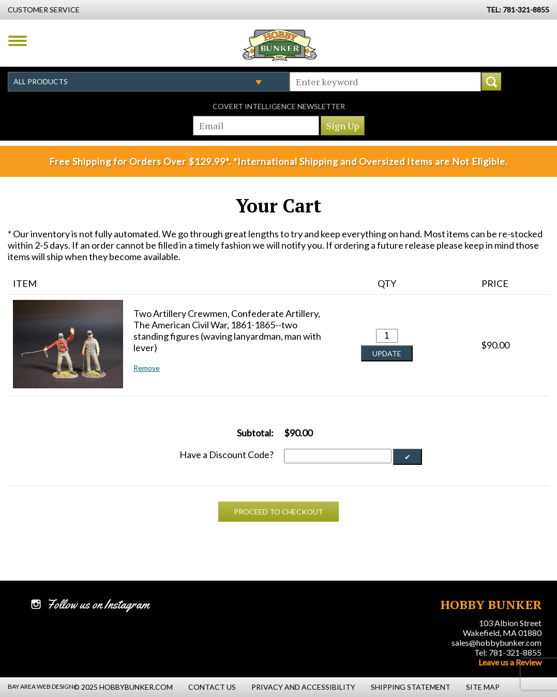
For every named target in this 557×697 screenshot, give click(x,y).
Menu (17, 41)
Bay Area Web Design (40, 686)
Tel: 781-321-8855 (507, 652)
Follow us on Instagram (98, 604)
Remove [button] (146, 367)
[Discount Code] (338, 456)
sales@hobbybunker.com (496, 642)
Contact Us (212, 687)
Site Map (483, 687)
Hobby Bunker (279, 45)
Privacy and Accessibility (303, 687)
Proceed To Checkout (278, 511)
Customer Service (44, 9)
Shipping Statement (410, 687)
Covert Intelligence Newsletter (279, 106)
